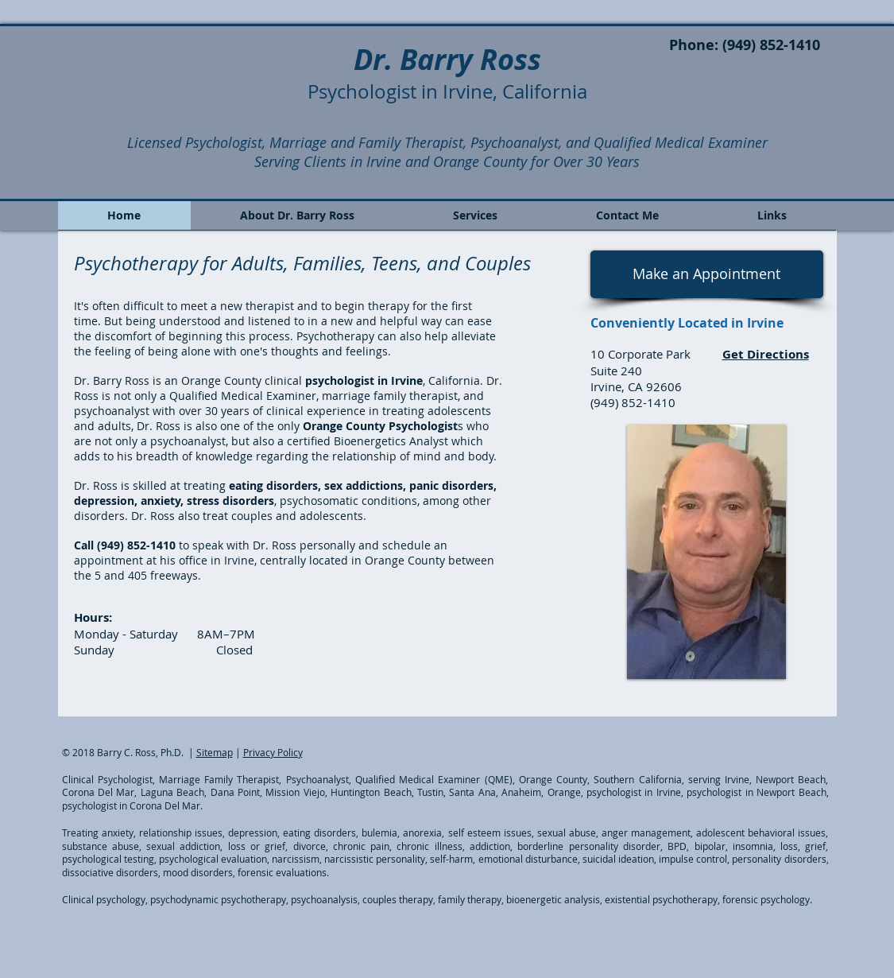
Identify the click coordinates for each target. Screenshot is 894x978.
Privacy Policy (273, 752)
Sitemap (214, 752)
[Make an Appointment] (706, 274)
